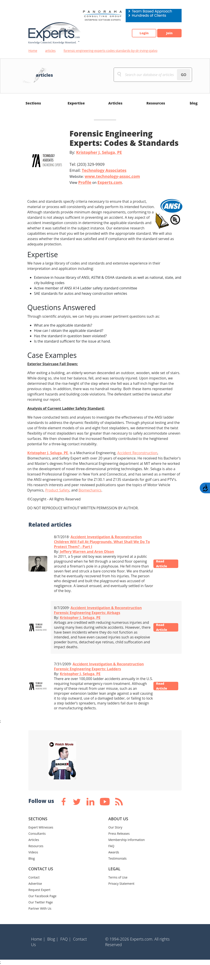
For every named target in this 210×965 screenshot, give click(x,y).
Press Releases (119, 833)
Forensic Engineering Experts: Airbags (87, 612)
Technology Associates (104, 170)
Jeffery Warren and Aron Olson (87, 551)
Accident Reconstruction (137, 452)
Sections (33, 103)
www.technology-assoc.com (112, 176)
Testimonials (117, 858)
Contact (34, 877)
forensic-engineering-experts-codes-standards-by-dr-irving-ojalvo (110, 50)
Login (137, 33)
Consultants (37, 833)
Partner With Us (39, 908)
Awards (113, 852)
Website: (104, 176)
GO (183, 74)
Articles (115, 103)
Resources (155, 103)
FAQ (111, 846)
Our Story (115, 827)
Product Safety (57, 490)
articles (50, 50)
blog (194, 103)
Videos (33, 852)
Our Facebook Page (42, 896)
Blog (31, 858)
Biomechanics (89, 490)
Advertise (35, 883)
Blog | (52, 939)
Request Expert (39, 890)
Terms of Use (117, 877)
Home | (38, 939)
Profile (84, 182)
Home (32, 50)
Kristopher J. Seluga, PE (99, 152)
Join (167, 33)
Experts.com (109, 182)
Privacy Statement (121, 883)
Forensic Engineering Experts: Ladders (87, 668)
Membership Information (126, 840)
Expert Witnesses (40, 827)
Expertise (76, 103)
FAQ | (65, 939)
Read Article (164, 564)
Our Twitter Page (40, 902)
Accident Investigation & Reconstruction (106, 536)
